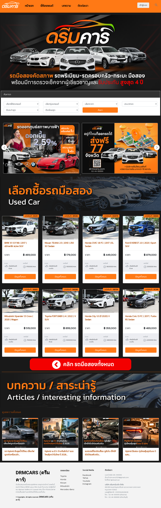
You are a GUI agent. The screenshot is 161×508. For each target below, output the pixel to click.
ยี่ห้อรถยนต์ (48, 6)
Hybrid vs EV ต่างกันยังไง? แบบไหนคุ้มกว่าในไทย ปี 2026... (59, 453)
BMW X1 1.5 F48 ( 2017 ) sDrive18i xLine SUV (15, 244)
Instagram (87, 483)
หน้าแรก (29, 6)
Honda (63, 479)
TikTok (85, 478)
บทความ (66, 6)
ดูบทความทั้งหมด (11, 412)
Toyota (63, 476)
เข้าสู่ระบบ (143, 5)
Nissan (63, 482)
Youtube (86, 481)
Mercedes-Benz (67, 489)
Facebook (87, 475)
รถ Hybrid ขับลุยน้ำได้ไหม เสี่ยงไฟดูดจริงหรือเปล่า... (19, 453)
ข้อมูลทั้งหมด (20, 276)
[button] (157, 147)
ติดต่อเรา (83, 6)
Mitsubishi (64, 486)
